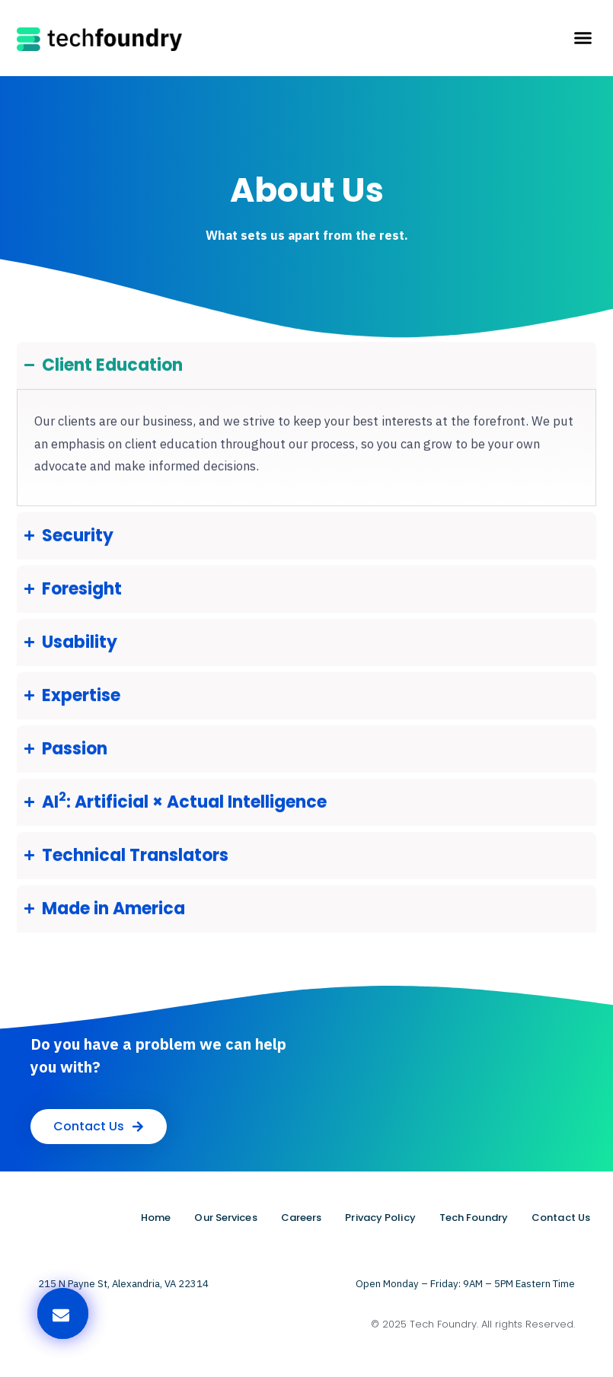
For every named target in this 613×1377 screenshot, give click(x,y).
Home (156, 1217)
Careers (301, 1217)
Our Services (225, 1217)
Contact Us (561, 1217)
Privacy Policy (380, 1217)
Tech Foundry (473, 1217)
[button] (582, 38)
